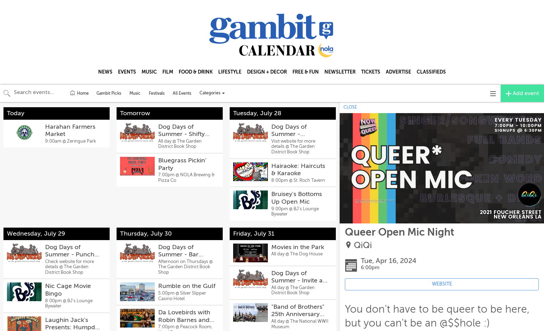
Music (135, 93)
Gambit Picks (108, 93)
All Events (182, 93)
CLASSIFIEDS (431, 72)
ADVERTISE (398, 72)
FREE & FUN (305, 72)
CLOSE (350, 107)
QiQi (363, 245)
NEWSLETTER (340, 72)
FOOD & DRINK (196, 72)
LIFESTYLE (229, 72)
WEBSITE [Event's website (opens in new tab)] (442, 284)
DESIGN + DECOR (267, 72)
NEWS (105, 72)
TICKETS (370, 72)
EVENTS (127, 72)
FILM (167, 72)
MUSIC (149, 72)
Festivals (156, 93)
